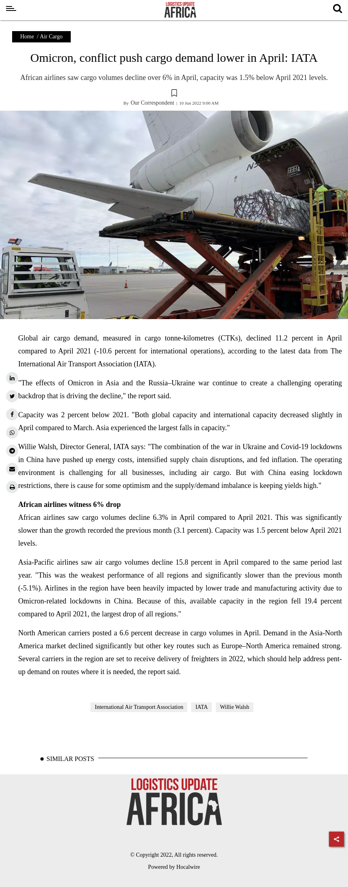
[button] (174, 94)
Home (27, 37)
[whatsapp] (12, 433)
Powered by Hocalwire (174, 867)
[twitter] (12, 396)
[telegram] (12, 451)
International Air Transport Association (139, 707)
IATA (201, 707)
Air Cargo (51, 37)
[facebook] (12, 414)
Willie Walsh (234, 707)
